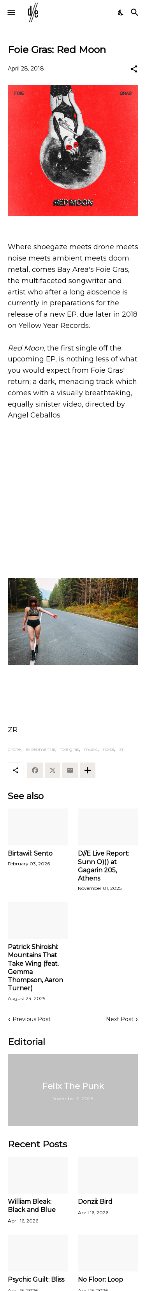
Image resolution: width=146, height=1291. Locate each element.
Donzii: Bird (95, 1201)
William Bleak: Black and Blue (32, 1206)
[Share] (134, 69)
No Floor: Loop (100, 1279)
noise (108, 749)
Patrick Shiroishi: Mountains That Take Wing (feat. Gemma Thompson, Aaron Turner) (35, 967)
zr (121, 749)
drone (14, 749)
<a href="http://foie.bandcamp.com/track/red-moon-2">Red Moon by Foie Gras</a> (73, 551)
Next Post (120, 1019)
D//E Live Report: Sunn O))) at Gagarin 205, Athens (103, 866)
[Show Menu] (10, 12)
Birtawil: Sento (30, 853)
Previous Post (31, 1019)
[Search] (135, 12)
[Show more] (87, 770)
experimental (40, 749)
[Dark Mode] (121, 12)
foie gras (69, 749)
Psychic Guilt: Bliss (36, 1279)
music (91, 749)
